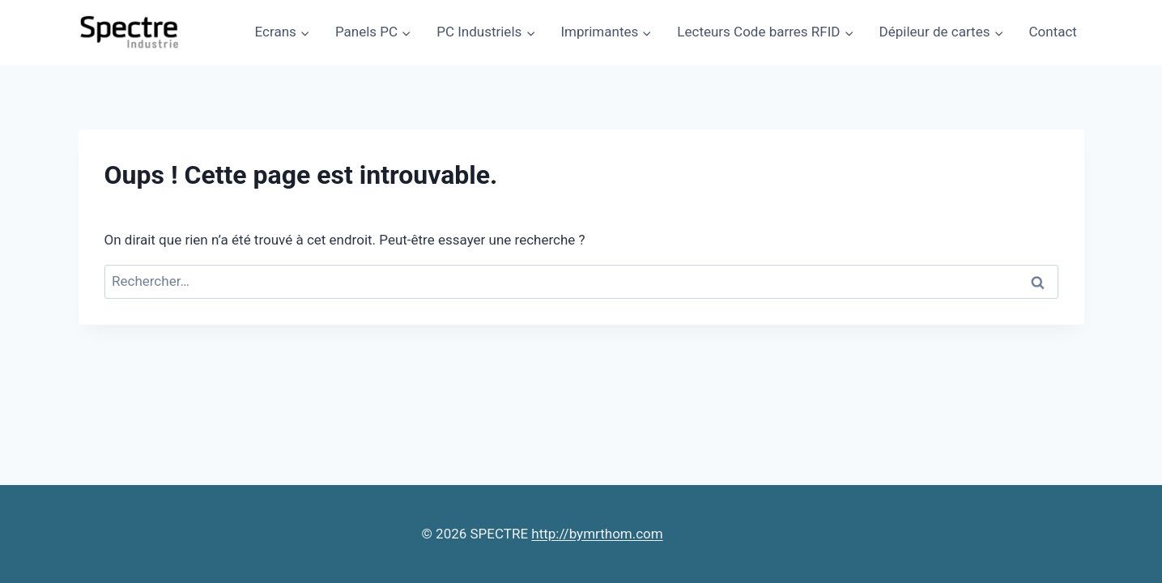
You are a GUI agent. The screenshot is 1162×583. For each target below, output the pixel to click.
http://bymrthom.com (596, 534)
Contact (1053, 31)
